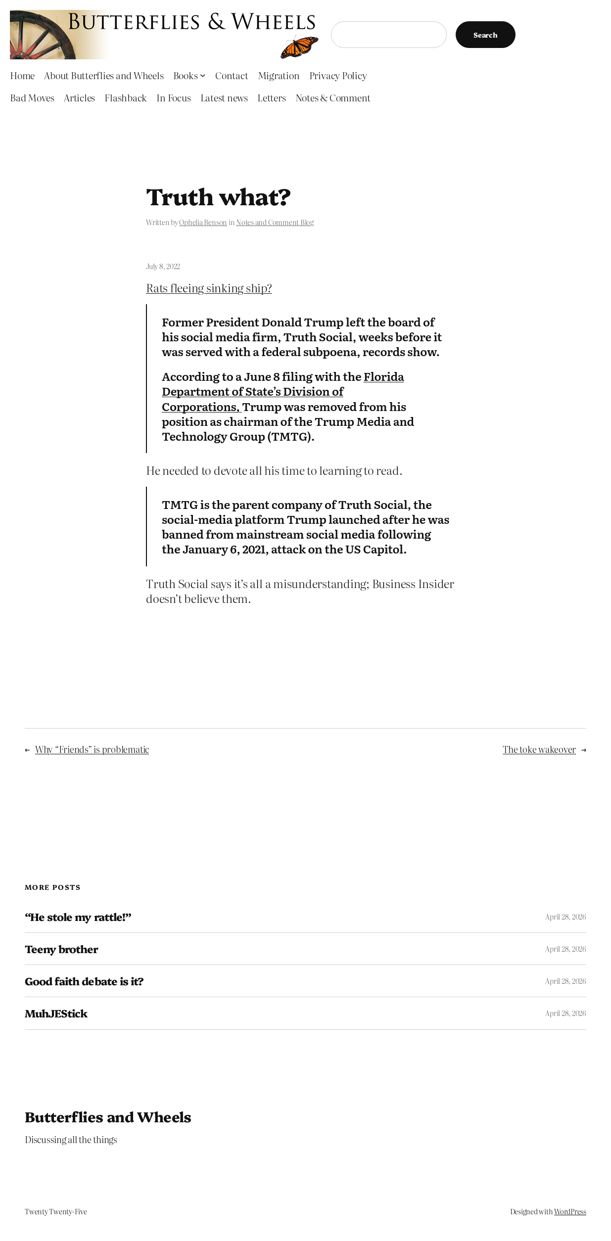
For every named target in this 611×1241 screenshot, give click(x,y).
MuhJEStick (56, 1013)
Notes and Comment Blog (275, 222)
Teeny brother (61, 949)
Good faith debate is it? (84, 981)
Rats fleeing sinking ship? (209, 287)
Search (485, 35)
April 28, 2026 (565, 916)
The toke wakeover (539, 748)
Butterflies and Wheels (108, 1116)
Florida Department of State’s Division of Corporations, (283, 391)
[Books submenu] (203, 75)
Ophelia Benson (203, 222)
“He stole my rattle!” (78, 916)
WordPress (570, 1211)
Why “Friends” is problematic (92, 748)
